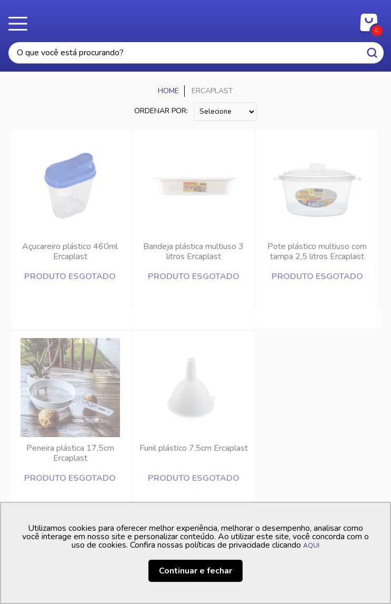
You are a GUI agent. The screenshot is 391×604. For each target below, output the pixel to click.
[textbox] (196, 53)
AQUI (311, 545)
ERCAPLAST (212, 91)
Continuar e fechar (195, 571)
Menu (21, 24)
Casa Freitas (195, 20)
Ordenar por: (161, 111)
